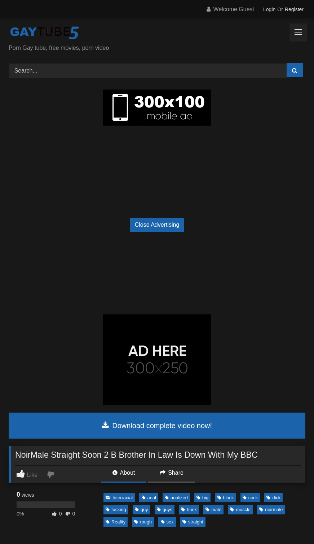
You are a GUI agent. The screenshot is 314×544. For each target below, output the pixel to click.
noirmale (271, 509)
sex (167, 522)
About (123, 473)
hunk (189, 509)
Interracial (119, 497)
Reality (115, 522)
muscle (240, 509)
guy (141, 509)
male (213, 509)
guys (164, 509)
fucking (116, 509)
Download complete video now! (157, 426)
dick (273, 497)
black (225, 497)
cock (250, 497)
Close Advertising (157, 225)
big (202, 497)
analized (176, 497)
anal (149, 497)
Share (171, 473)
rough (143, 522)
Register (294, 9)
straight (192, 522)
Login (269, 9)
